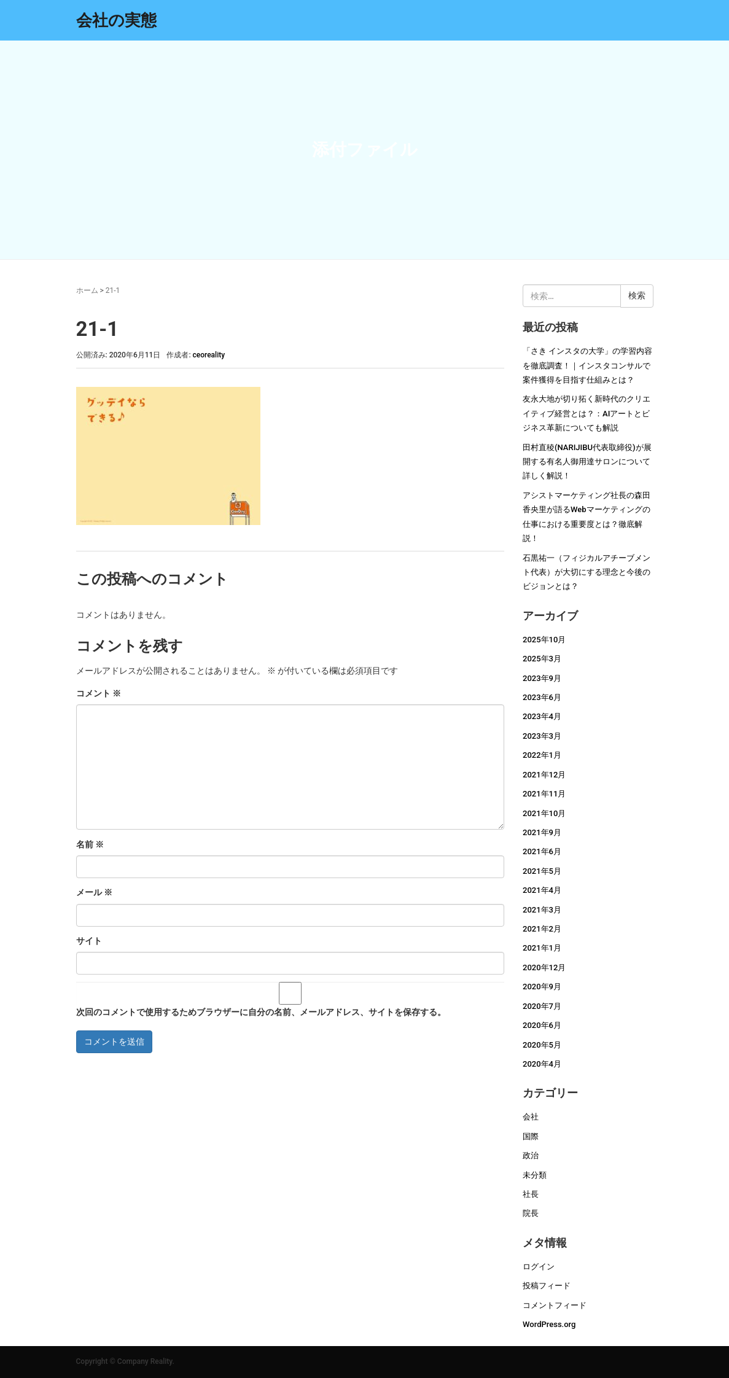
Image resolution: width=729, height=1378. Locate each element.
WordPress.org (549, 1324)
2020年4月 (542, 1064)
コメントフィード (555, 1305)
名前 (90, 844)
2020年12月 (544, 967)
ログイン (539, 1266)
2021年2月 (542, 928)
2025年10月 (544, 639)
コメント (98, 693)
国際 (531, 1136)
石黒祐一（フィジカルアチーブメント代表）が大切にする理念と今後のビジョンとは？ (586, 572)
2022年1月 (542, 755)
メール (94, 892)
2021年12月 (544, 774)
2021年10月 (544, 813)
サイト (89, 941)
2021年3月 (542, 909)
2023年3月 (542, 736)
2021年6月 (542, 851)
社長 (531, 1194)
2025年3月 (542, 658)
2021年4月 (542, 890)
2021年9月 (542, 832)
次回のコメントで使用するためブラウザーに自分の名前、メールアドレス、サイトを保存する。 (261, 1012)
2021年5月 (542, 871)
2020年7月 (542, 1006)
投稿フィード (547, 1285)
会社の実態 (116, 20)
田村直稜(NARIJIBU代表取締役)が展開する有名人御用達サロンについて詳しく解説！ (587, 462)
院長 (531, 1213)
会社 (531, 1116)
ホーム (87, 290)
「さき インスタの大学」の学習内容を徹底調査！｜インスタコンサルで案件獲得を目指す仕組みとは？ (587, 365)
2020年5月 (542, 1044)
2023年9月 (542, 678)
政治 (531, 1155)
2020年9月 (542, 986)
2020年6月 (542, 1025)
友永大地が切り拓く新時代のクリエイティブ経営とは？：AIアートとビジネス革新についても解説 (586, 413)
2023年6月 (542, 697)
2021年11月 (544, 793)
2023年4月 (542, 716)
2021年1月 (542, 947)
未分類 (535, 1175)
